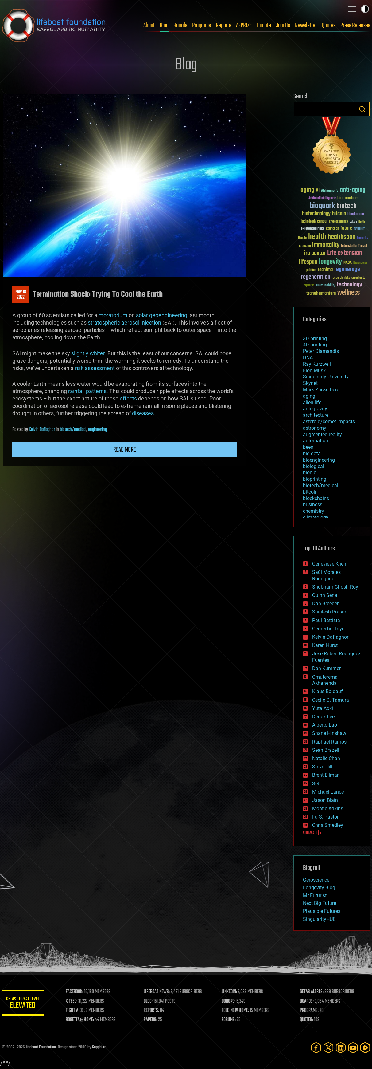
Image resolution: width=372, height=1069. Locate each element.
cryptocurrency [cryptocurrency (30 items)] (338, 222)
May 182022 (20, 294)
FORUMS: (230, 1020)
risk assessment (95, 368)
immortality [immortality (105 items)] (325, 245)
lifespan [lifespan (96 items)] (308, 262)
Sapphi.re (99, 1047)
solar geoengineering (161, 315)
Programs (201, 25)
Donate (264, 25)
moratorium (113, 315)
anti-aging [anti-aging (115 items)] (353, 190)
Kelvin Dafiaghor (42, 430)
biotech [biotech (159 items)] (346, 206)
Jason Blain (325, 800)
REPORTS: (152, 1011)
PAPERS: (151, 1020)
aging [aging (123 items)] (307, 190)
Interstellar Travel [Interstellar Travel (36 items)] (354, 246)
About (149, 25)
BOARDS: (307, 1001)
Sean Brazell (325, 750)
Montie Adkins (327, 808)
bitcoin (310, 492)
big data (312, 453)
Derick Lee (323, 717)
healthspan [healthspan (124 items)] (341, 237)
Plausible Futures (321, 911)
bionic (309, 472)
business (312, 504)
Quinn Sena (324, 595)
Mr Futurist (315, 895)
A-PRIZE (244, 25)
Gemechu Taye (328, 629)
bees (308, 447)
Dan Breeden (326, 603)
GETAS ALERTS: (312, 992)
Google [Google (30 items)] (302, 238)
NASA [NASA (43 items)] (347, 262)
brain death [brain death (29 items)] (308, 222)
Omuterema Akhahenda (325, 680)
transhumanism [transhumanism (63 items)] (321, 293)
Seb (316, 784)
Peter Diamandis (321, 351)
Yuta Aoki (322, 708)
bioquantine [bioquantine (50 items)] (347, 197)
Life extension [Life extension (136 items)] (344, 253)
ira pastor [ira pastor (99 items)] (315, 253)
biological (313, 466)
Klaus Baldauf (327, 691)
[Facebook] (316, 1047)
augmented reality (322, 434)
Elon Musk (314, 370)
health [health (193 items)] (317, 236)
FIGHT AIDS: (76, 1011)
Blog (164, 25)
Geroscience (316, 880)
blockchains (316, 498)
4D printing (315, 345)
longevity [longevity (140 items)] (330, 262)
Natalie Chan (326, 758)
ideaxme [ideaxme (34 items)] (305, 246)
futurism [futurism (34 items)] (359, 229)
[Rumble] (365, 1047)
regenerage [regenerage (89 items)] (347, 269)
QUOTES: (306, 1020)
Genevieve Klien (329, 564)
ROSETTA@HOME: (81, 1020)
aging (309, 396)
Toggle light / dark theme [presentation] (365, 9)
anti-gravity (315, 409)
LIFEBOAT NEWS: (158, 992)
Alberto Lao (324, 725)
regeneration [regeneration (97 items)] (315, 277)
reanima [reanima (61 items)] (325, 270)
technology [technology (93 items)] (349, 285)
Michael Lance (328, 792)
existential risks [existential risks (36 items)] (312, 229)
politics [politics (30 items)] (311, 270)
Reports (223, 25)
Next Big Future (319, 903)
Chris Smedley (327, 825)
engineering (97, 430)
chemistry (313, 511)
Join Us (283, 25)
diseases (143, 413)
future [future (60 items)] (346, 228)
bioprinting (314, 479)
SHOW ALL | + (312, 833)
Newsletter (306, 25)
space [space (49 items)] (309, 285)
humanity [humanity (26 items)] (362, 238)
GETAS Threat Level (23, 1003)
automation (315, 441)
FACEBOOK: (75, 992)
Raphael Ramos (329, 742)
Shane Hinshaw (329, 733)
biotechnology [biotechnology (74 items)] (316, 214)
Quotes (328, 25)
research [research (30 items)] (337, 278)
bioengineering (319, 460)
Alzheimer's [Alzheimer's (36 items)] (329, 191)
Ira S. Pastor (325, 817)
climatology (315, 517)
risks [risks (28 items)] (347, 278)
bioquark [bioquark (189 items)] (322, 206)
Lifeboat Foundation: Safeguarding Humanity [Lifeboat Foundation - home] (54, 25)
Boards (180, 25)
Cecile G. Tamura (330, 700)
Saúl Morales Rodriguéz (326, 575)
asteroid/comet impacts (329, 421)
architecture (315, 415)
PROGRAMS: (309, 1011)
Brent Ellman (326, 775)
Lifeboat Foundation (41, 1047)
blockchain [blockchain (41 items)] (355, 214)
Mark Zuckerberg (321, 389)
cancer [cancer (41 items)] (322, 221)
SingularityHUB (319, 919)
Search (362, 109)
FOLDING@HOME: (236, 1011)
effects (128, 398)
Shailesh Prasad (329, 612)
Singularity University (326, 377)
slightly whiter (88, 353)
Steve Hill (322, 767)
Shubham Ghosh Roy (335, 587)
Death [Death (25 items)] (361, 221)
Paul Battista (326, 620)
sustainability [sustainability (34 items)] (325, 286)
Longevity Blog (319, 887)
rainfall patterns (87, 391)
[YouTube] (353, 1047)
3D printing (315, 338)
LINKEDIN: (230, 992)
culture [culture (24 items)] (353, 221)
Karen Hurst (325, 645)
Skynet (310, 383)
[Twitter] (328, 1047)
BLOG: (149, 1001)
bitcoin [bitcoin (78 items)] (339, 214)
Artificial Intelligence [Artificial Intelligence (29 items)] (322, 198)
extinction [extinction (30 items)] (332, 229)
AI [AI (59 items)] (318, 191)
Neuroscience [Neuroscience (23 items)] (360, 263)
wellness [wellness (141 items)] (348, 293)
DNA (308, 358)
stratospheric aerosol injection (124, 322)
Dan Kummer (326, 668)
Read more (124, 449)
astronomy (314, 428)
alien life (312, 402)
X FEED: (73, 1001)
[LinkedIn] (341, 1047)
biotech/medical (73, 430)
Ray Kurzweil (317, 364)
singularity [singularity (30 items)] (358, 278)
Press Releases (355, 25)
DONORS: (229, 1001)
